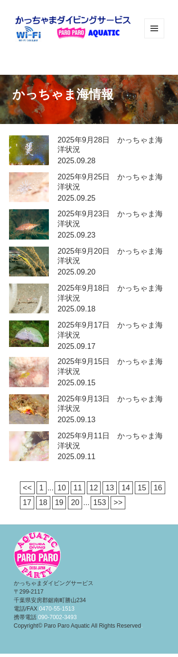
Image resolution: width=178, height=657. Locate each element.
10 (61, 488)
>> (117, 502)
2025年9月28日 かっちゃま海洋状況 (110, 145)
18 (43, 502)
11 (78, 488)
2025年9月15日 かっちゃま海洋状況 (110, 366)
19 (59, 502)
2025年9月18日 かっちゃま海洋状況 (110, 293)
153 (100, 502)
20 (75, 502)
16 (158, 488)
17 (27, 502)
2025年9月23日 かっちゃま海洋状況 (110, 219)
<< (27, 488)
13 (109, 488)
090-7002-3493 (57, 617)
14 (126, 488)
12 (94, 488)
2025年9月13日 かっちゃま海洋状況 (110, 404)
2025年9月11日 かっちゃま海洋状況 (110, 441)
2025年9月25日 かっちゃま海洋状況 (110, 182)
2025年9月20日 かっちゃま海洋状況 (110, 256)
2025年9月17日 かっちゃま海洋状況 (110, 330)
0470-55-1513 (57, 608)
